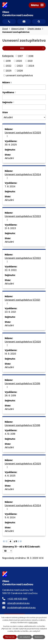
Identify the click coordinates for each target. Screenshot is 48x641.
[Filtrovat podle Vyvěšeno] (24, 97)
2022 (8, 65)
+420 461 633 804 (17, 598)
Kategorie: (8, 55)
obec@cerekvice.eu (18, 603)
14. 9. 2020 (10, 353)
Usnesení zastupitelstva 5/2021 (22, 301)
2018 (30, 56)
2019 (8, 60)
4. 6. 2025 (10, 475)
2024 (31, 65)
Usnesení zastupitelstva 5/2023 (23, 218)
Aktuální (9, 158)
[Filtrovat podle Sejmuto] (24, 107)
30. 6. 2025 (11, 144)
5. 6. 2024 (10, 517)
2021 (30, 60)
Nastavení (39, 637)
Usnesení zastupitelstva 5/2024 (23, 176)
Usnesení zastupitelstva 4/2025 (23, 465)
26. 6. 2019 (10, 395)
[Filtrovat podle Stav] (24, 117)
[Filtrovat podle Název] (24, 87)
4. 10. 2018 (10, 433)
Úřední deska (34, 28)
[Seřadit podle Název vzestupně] (11, 81)
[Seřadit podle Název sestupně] (11, 82)
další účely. (33, 622)
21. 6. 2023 (10, 228)
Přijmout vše (9, 637)
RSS (32, 48)
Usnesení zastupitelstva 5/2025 (23, 134)
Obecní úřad (17, 28)
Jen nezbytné (24, 637)
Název (6, 82)
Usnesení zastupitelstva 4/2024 (23, 507)
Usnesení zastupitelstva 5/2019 (22, 385)
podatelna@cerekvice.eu (21, 607)
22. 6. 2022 (11, 270)
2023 (20, 65)
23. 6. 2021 (10, 311)
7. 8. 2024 (10, 186)
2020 (19, 60)
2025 (9, 70)
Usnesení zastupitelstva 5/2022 (23, 259)
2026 (20, 70)
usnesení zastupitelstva (19, 75)
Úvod (5, 28)
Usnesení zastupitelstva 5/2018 (22, 425)
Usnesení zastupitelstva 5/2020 (23, 343)
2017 (20, 56)
